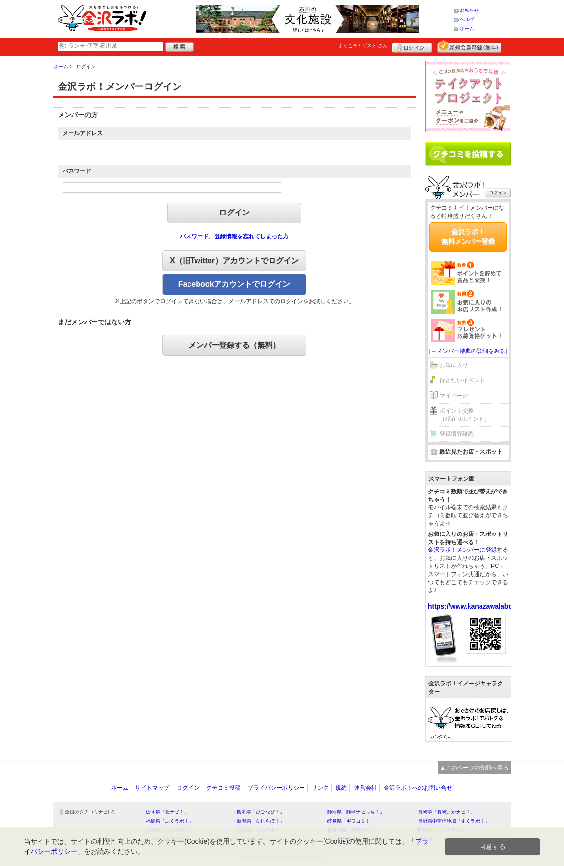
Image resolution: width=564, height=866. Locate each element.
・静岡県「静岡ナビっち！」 (354, 811)
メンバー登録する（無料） (234, 345)
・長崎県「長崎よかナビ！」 (444, 811)
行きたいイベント (462, 380)
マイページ (453, 395)
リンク (320, 787)
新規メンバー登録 (469, 46)
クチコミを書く (468, 154)
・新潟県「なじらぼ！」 (258, 820)
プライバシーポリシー (276, 787)
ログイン (412, 46)
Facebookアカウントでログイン (234, 284)
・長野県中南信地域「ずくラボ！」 (451, 820)
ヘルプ (467, 19)
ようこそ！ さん (362, 45)
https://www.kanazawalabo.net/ (477, 606)
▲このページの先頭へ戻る (474, 767)
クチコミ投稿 (223, 787)
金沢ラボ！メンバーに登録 (462, 549)
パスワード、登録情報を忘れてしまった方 (234, 236)
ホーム (467, 28)
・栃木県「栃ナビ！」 (165, 811)
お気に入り (453, 365)
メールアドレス (83, 133)
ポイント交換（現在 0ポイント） (464, 414)
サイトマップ (152, 787)
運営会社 (365, 787)
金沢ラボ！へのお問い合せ (418, 787)
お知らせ (469, 10)
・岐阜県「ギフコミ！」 (349, 820)
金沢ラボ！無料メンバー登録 (468, 236)
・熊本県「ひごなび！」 (258, 811)
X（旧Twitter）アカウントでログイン (234, 261)
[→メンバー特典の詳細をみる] (468, 351)
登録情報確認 (456, 433)
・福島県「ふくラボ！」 (167, 820)
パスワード (77, 171)
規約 (341, 787)
